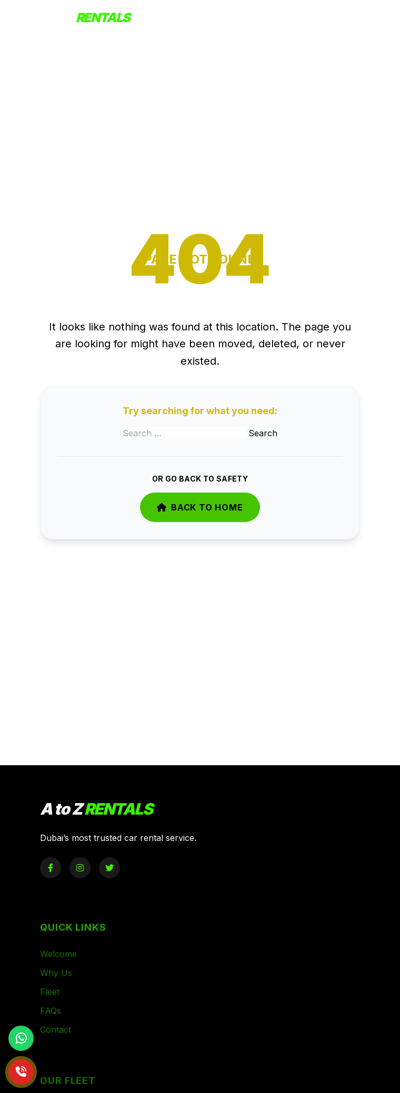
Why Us (56, 985)
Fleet (49, 1004)
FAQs (50, 1023)
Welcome (58, 966)
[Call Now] (21, 1072)
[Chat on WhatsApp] (21, 1038)
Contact (55, 1042)
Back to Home (200, 507)
